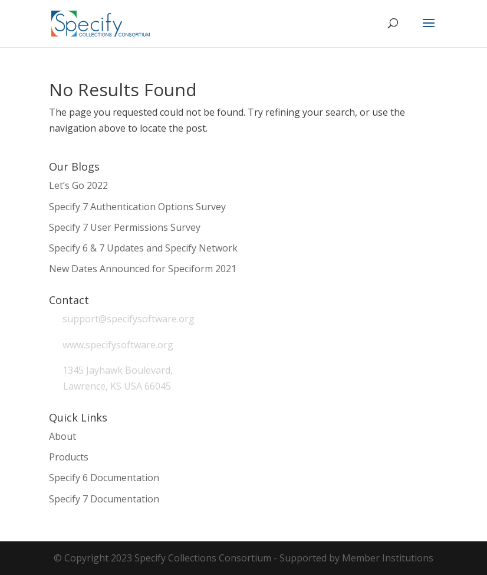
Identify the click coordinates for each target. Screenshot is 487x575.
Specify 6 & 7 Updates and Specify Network (143, 247)
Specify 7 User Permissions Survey (124, 227)
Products (68, 456)
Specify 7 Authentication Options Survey (137, 206)
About (62, 436)
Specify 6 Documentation (104, 477)
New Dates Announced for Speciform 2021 (142, 268)
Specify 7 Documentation (104, 498)
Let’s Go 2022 (78, 185)
